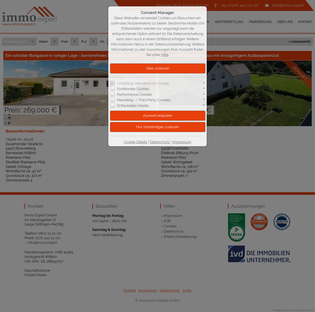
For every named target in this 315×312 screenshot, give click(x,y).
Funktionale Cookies (133, 89)
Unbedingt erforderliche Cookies (143, 83)
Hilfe (164, 55)
